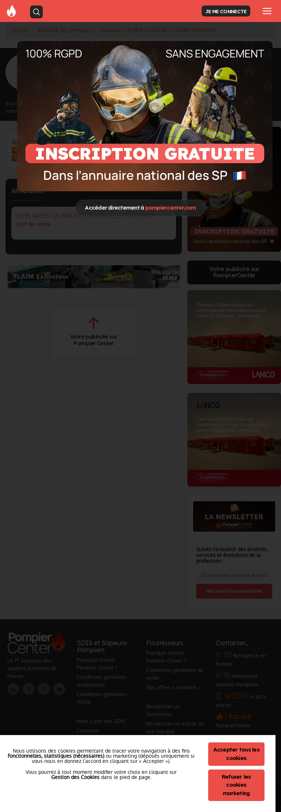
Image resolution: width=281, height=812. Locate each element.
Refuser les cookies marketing (236, 785)
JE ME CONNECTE (225, 11)
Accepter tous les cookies (236, 753)
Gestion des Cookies (75, 777)
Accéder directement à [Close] (140, 207)
